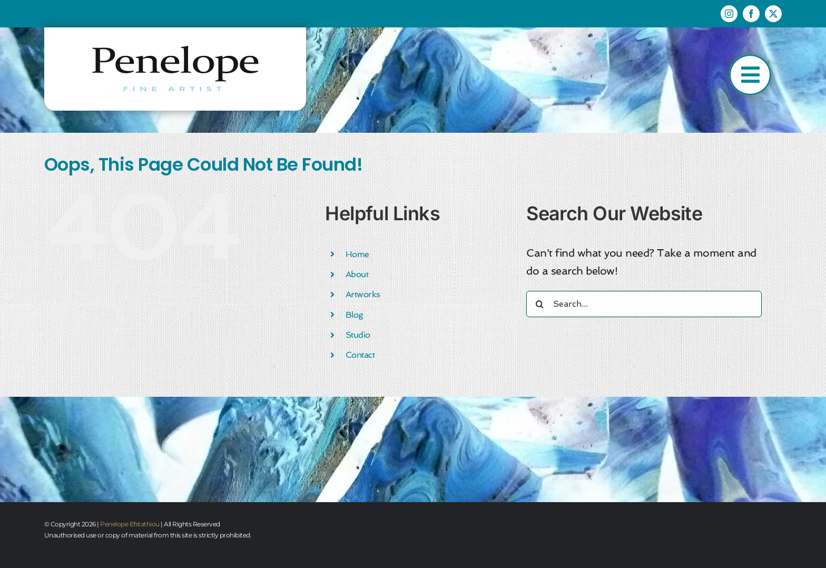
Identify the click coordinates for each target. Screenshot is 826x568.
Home (357, 254)
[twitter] (773, 13)
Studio (358, 335)
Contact (360, 355)
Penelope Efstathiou (130, 524)
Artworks (363, 294)
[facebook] (751, 13)
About (357, 274)
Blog (354, 315)
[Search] (539, 304)
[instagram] (729, 13)
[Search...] (644, 304)
